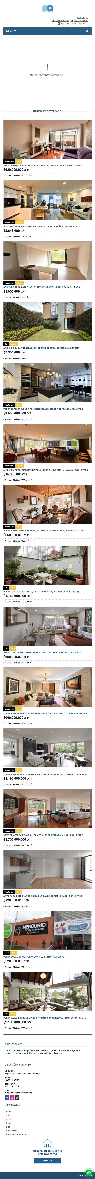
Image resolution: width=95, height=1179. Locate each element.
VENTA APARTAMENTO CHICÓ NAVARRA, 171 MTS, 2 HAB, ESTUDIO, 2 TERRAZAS (45, 713)
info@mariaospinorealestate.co (18, 1093)
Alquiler (9, 1119)
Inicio (8, 1112)
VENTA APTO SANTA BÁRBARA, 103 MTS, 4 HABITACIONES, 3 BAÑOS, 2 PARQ (43, 531)
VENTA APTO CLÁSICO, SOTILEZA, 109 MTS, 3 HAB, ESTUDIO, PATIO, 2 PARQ (42, 165)
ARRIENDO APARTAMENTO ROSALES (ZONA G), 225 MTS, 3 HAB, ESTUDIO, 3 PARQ (45, 470)
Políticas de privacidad (16, 1134)
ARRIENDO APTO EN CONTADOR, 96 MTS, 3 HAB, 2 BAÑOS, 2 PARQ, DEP (40, 226)
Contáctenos (11, 1130)
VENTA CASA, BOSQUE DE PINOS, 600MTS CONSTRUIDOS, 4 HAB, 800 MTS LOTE (44, 1018)
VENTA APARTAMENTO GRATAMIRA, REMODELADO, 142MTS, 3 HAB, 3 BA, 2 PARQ (45, 774)
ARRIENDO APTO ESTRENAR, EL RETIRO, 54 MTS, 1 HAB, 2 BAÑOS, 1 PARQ (41, 287)
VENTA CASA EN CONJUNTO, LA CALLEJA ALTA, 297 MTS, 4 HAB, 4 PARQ (41, 592)
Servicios (10, 1123)
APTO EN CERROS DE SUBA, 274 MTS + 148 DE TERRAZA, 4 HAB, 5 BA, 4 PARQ (43, 835)
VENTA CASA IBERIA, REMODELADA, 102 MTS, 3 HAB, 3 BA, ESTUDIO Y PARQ (42, 652)
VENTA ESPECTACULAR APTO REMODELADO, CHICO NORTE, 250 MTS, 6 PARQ (43, 409)
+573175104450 (61, 21)
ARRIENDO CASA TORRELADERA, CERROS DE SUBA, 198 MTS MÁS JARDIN (41, 348)
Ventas (9, 1115)
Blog (8, 1127)
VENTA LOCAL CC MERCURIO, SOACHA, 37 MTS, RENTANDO (33, 957)
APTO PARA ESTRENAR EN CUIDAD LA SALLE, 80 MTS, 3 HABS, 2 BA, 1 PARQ (42, 896)
